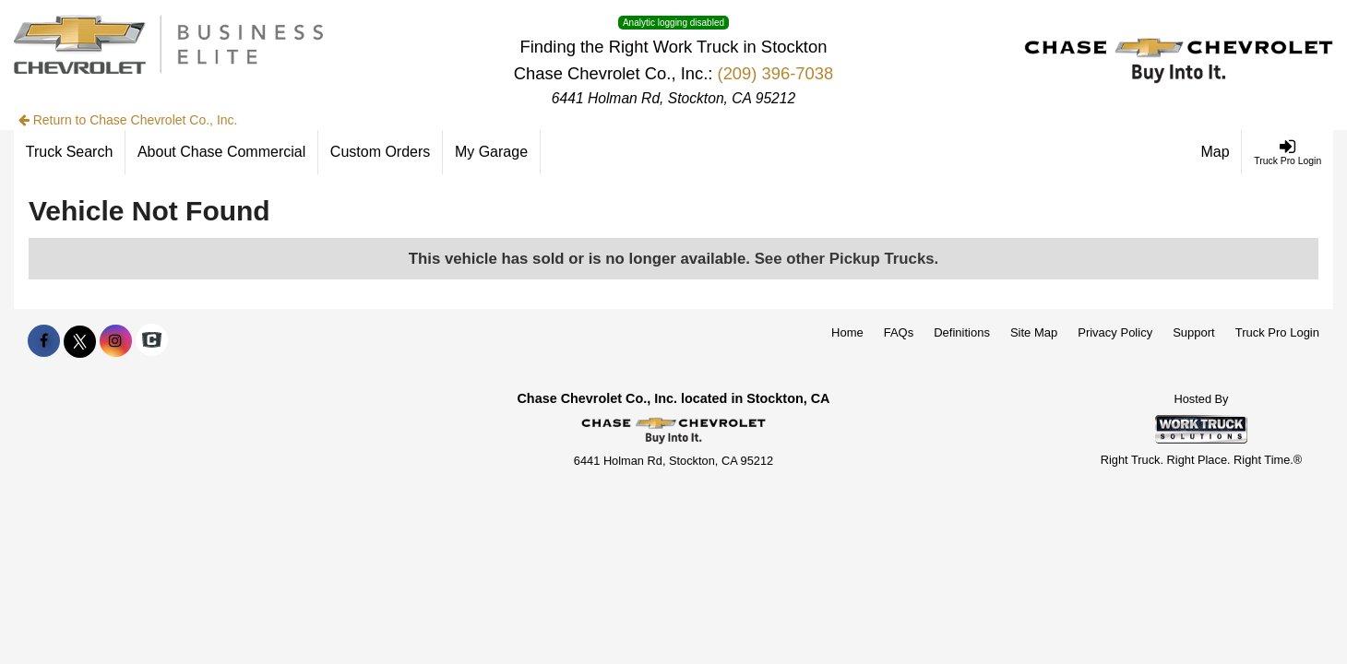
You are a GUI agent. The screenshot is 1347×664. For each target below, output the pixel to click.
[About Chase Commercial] (221, 152)
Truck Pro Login (1277, 332)
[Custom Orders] (380, 152)
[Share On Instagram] (116, 341)
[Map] (1216, 152)
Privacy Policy (1115, 332)
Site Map (1033, 332)
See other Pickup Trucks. (847, 258)
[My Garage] (492, 152)
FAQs (899, 332)
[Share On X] (80, 341)
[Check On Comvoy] (152, 341)
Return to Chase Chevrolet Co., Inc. (128, 120)
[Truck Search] (69, 152)
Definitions (962, 332)
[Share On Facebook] (44, 341)
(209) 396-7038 (776, 73)
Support (1194, 332)
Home (847, 332)
